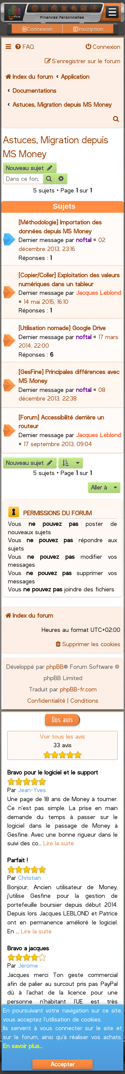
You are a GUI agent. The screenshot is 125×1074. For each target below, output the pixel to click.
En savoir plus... (22, 1045)
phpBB (55, 666)
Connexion (37, 29)
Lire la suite (58, 843)
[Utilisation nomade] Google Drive (62, 327)
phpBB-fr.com (78, 689)
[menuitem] (24, 46)
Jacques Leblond (98, 292)
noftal (83, 239)
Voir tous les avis (62, 736)
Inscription (88, 29)
